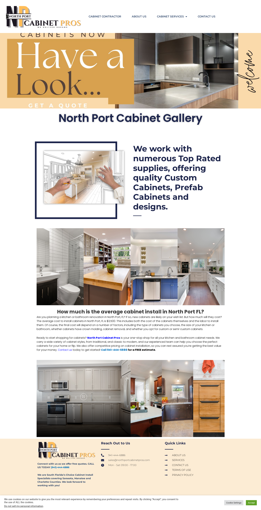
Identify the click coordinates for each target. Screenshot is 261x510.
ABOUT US (139, 16)
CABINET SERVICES (172, 17)
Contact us (65, 350)
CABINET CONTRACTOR (105, 16)
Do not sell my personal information (23, 506)
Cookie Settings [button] (234, 502)
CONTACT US (206, 16)
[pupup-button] (83, 396)
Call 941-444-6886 (115, 350)
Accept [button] (251, 502)
